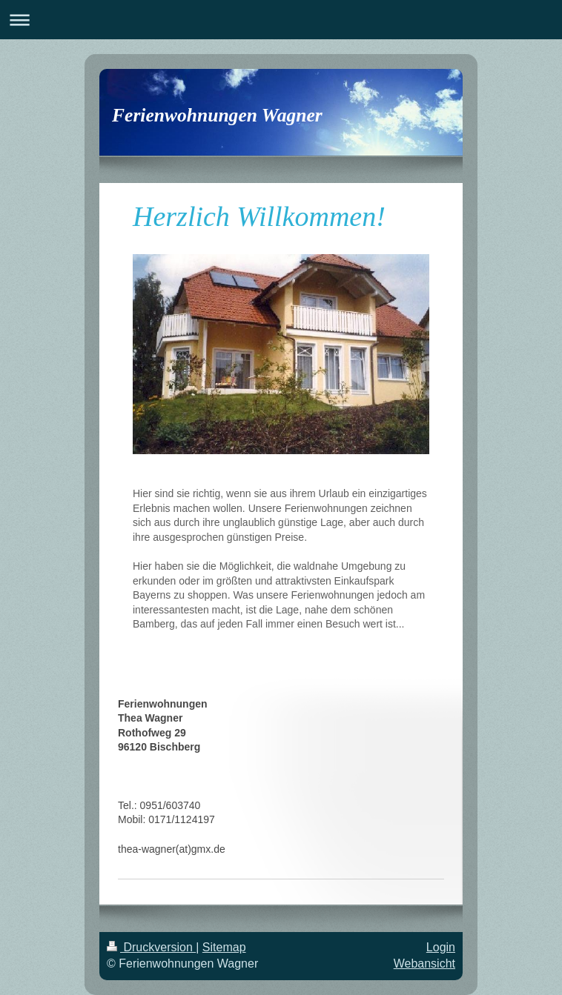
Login (440, 947)
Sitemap (224, 947)
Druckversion (151, 947)
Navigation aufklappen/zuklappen (281, 20)
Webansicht (424, 963)
